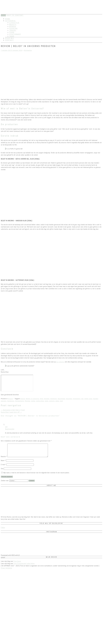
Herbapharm (19, 401)
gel (82, 398)
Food (11, 32)
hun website (60, 362)
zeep (57, 401)
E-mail (3, 467)
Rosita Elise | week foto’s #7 (11, 412)
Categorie (10, 21)
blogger (46, 398)
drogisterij (76, 398)
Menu (3, 15)
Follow (3, 530)
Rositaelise (28, 50)
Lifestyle (14, 23)
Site (2, 471)
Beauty (12, 25)
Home (7, 19)
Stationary (15, 34)
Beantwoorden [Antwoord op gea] (9, 429)
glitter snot (88, 398)
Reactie (4, 459)
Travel (12, 30)
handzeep (10, 401)
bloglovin (53, 398)
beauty (22, 398)
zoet (61, 401)
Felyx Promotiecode (20, 566)
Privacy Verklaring (6, 570)
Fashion (13, 28)
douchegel (61, 398)
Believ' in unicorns (32, 398)
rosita (33, 401)
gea (6, 427)
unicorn (51, 401)
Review (27, 401)
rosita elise (40, 401)
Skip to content (15, 15)
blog (41, 398)
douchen (69, 398)
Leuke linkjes (30, 566)
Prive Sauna (17, 564)
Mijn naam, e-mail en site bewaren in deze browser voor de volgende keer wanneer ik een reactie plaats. (36, 475)
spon (46, 401)
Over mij (9, 38)
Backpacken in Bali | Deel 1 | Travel (13, 410)
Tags (11, 36)
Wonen (12, 26)
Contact (9, 40)
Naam (3, 463)
